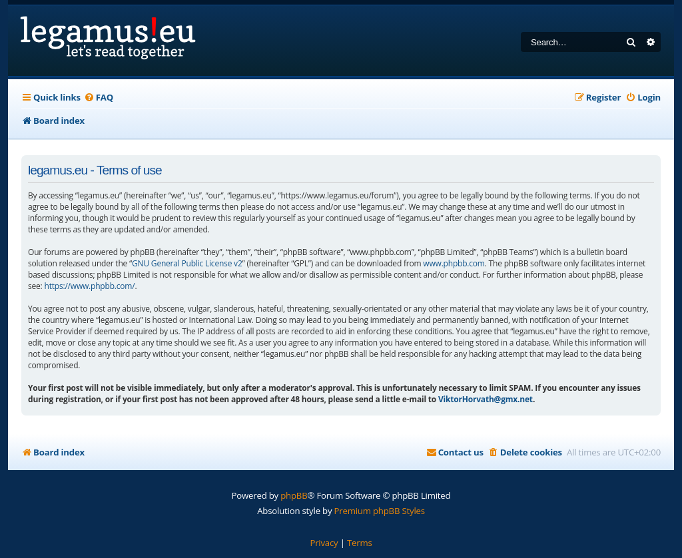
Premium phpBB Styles (379, 511)
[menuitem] (98, 97)
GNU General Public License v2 (187, 263)
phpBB (293, 495)
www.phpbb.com (453, 263)
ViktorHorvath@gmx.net (485, 399)
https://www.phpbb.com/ (89, 286)
